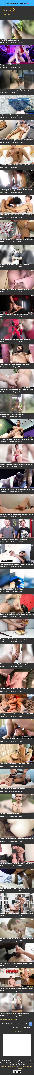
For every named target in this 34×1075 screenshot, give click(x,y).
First (7, 1024)
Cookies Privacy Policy (8, 1067)
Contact (19, 1068)
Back (3, 1024)
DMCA (18, 1067)
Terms (24, 1067)
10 (17, 1027)
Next (28, 1027)
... (20, 1027)
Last (24, 1027)
